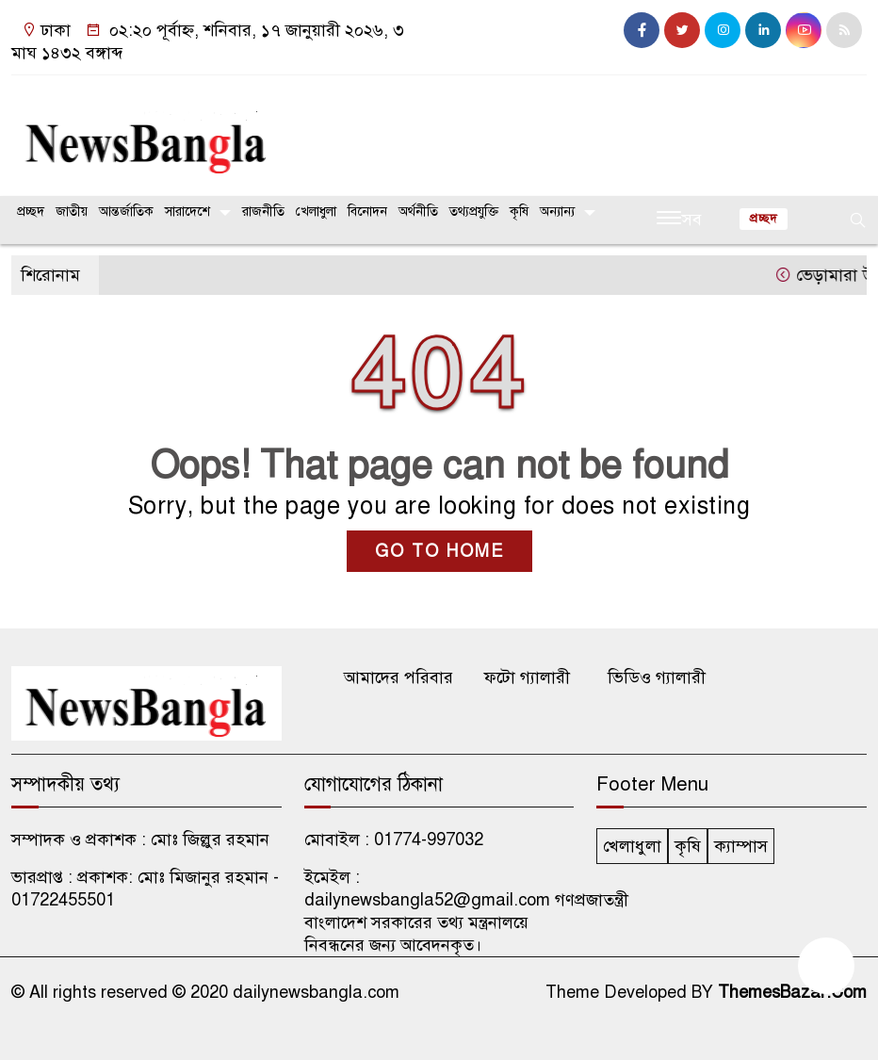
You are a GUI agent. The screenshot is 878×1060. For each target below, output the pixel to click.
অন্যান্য (557, 212)
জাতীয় (72, 212)
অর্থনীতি (418, 212)
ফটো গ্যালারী (527, 677)
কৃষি (519, 212)
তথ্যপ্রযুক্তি (473, 212)
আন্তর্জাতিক (126, 212)
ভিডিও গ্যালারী (657, 677)
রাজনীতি (263, 212)
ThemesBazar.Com (792, 992)
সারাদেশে (187, 212)
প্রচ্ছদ (30, 212)
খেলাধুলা (316, 212)
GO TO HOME (439, 551)
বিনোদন (367, 212)
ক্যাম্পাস (741, 846)
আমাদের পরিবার (398, 677)
